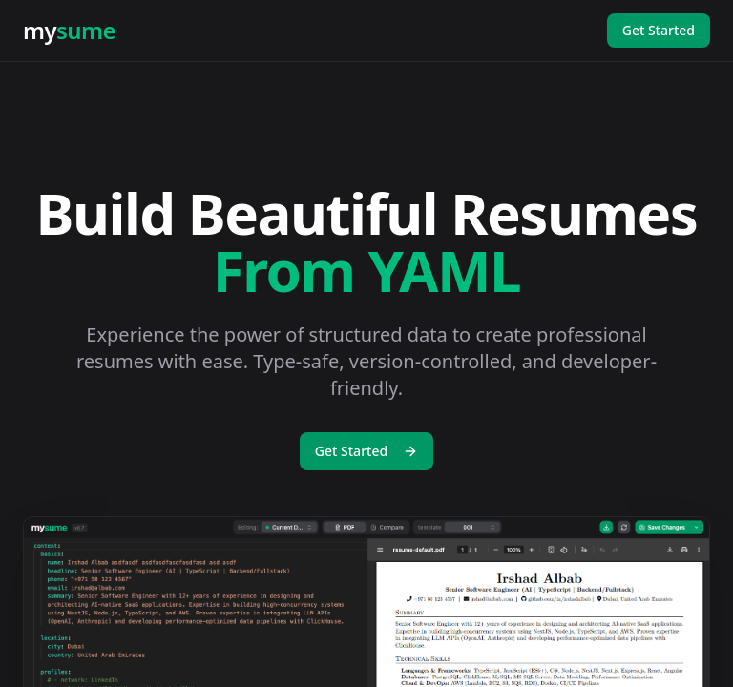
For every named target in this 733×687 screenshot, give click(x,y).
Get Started (658, 30)
